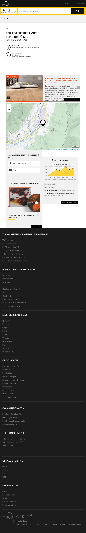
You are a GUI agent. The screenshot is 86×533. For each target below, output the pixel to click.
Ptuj (4, 344)
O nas (4, 491)
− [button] (9, 110)
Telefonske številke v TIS (12, 253)
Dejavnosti (30, 524)
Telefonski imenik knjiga (12, 445)
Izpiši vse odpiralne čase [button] (21, 57)
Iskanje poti (7, 369)
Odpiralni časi (8, 390)
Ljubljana (6, 320)
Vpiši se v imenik (9, 240)
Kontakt (40, 524)
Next (78, 87)
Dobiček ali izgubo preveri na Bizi (54, 195)
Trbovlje (5, 348)
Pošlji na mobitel (9, 383)
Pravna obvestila (9, 501)
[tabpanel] (43, 88)
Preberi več (36, 226)
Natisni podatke (8, 393)
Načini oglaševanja (10, 417)
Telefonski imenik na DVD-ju (14, 442)
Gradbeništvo (8, 296)
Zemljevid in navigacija (12, 250)
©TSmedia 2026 (75, 149)
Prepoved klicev (9, 505)
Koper (4, 334)
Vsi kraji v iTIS (8, 351)
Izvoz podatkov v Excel (12, 366)
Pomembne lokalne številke (14, 257)
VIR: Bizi (9, 28)
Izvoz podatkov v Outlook (13, 380)
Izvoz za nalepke (9, 376)
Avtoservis (6, 282)
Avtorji (5, 498)
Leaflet (58, 149)
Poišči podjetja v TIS (10, 247)
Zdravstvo (6, 285)
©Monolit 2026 (65, 149)
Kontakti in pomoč (9, 494)
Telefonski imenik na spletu (13, 438)
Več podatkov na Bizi (69, 203)
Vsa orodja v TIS (9, 397)
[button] (6, 3)
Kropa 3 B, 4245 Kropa (16, 47)
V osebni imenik (9, 386)
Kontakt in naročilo (10, 424)
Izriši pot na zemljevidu (29, 48)
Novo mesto (7, 341)
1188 (4, 477)
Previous (7, 87)
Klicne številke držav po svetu (14, 260)
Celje (4, 327)
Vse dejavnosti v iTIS (11, 306)
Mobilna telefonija (9, 278)
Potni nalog (7, 373)
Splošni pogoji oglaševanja (13, 421)
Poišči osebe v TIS (9, 243)
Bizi (14, 170)
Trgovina (6, 275)
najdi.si (5, 470)
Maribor (5, 324)
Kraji (23, 524)
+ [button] (9, 106)
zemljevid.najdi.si (19, 164)
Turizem (5, 292)
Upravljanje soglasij (75, 524)
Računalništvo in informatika (14, 302)
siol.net (5, 466)
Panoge (16, 524)
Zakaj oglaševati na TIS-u (12, 414)
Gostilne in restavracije (11, 289)
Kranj (4, 331)
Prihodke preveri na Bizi (67, 190)
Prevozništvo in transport (12, 299)
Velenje (5, 338)
